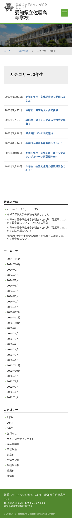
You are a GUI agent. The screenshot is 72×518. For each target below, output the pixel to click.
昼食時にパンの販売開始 (39, 133)
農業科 (10, 470)
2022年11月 (13, 365)
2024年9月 (13, 269)
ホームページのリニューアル (23, 209)
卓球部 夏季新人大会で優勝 (42, 110)
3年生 (10, 428)
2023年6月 (13, 333)
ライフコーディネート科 (20, 438)
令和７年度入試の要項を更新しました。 (29, 214)
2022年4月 (13, 397)
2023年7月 (13, 328)
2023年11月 (13, 317)
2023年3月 (13, 349)
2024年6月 (13, 285)
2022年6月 (13, 392)
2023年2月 (13, 354)
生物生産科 (13, 465)
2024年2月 (13, 301)
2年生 (10, 422)
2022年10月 (13, 370)
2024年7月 (13, 280)
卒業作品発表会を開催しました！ (44, 143)
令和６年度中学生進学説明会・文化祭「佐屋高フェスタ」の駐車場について (37, 229)
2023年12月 (13, 312)
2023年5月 (13, 338)
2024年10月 (13, 264)
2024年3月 (13, 296)
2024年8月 (13, 275)
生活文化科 (13, 460)
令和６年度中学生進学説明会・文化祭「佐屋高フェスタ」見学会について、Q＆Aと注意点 (37, 221)
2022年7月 (13, 386)
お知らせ (12, 433)
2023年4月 (13, 344)
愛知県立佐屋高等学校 (31, 15)
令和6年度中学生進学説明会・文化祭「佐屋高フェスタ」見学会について (36, 237)
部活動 (10, 476)
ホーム (7, 51)
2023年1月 (13, 360)
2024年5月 (13, 291)
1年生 (10, 417)
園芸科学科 (13, 444)
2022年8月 (13, 381)
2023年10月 (13, 322)
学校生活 (23, 51)
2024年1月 (13, 307)
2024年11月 (13, 258)
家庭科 (10, 454)
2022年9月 (13, 376)
